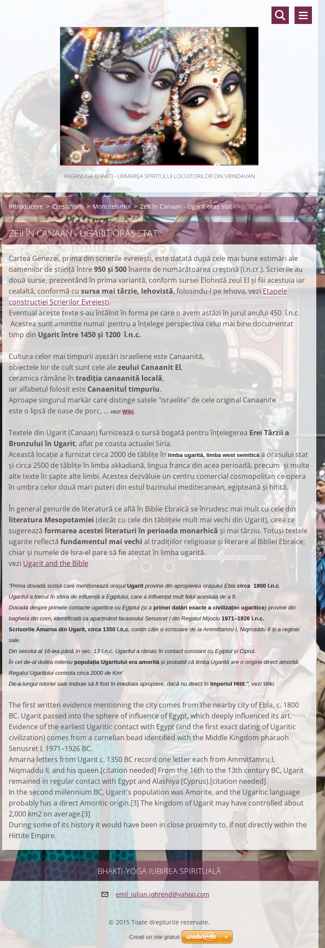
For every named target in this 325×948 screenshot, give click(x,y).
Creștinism (68, 206)
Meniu (303, 15)
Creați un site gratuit (154, 937)
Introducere (26, 206)
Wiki (128, 411)
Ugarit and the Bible (55, 563)
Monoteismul (112, 206)
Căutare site (280, 15)
